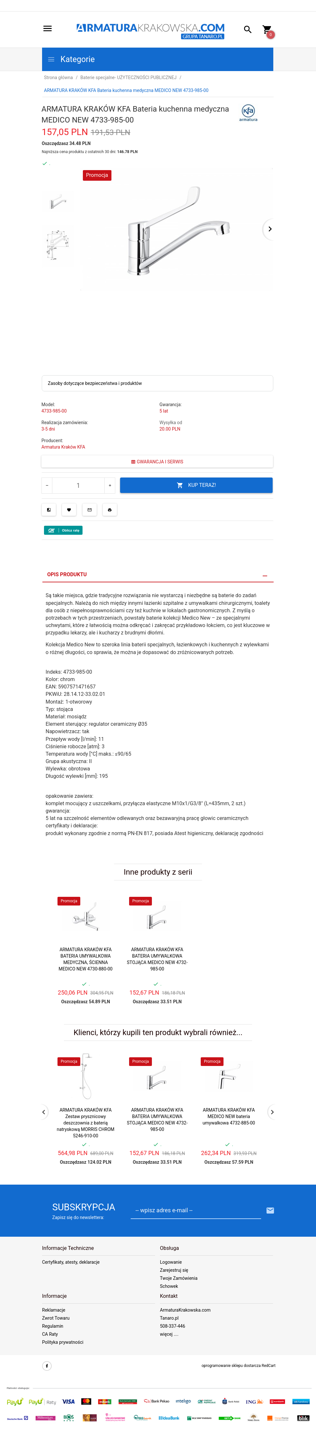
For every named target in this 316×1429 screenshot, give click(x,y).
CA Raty (50, 1334)
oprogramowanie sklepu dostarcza (231, 1365)
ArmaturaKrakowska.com (185, 1310)
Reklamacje (53, 1310)
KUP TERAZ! (196, 485)
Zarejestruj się (174, 1270)
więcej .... (169, 1334)
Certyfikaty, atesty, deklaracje (71, 1262)
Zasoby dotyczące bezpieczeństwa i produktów (95, 383)
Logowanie (171, 1262)
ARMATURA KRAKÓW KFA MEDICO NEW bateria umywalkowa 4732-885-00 (229, 1116)
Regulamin (52, 1326)
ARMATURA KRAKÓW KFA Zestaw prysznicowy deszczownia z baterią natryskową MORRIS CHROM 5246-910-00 (86, 1122)
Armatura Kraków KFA (63, 447)
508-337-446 (172, 1326)
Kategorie (71, 59)
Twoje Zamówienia (179, 1278)
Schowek (169, 1286)
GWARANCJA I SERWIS (157, 461)
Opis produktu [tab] (67, 574)
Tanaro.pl (169, 1318)
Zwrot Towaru (55, 1318)
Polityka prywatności (62, 1342)
